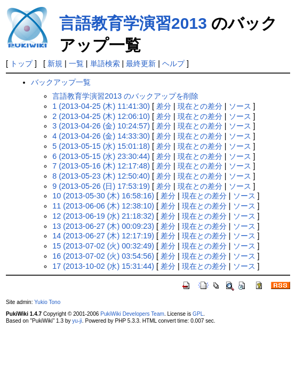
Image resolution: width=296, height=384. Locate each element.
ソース (240, 106)
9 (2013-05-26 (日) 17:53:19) (101, 186)
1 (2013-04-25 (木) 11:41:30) (101, 106)
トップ (21, 63)
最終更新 (141, 63)
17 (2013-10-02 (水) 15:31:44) (103, 266)
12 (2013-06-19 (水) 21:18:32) (103, 216)
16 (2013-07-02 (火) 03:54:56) (103, 256)
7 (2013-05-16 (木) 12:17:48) (101, 166)
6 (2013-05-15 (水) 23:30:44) (101, 156)
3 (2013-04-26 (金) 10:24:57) (101, 126)
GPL (198, 314)
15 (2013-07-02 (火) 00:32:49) (103, 246)
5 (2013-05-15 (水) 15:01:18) (101, 146)
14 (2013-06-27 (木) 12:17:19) (103, 235)
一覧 (76, 63)
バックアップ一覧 (61, 82)
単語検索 (105, 63)
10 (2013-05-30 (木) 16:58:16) (103, 195)
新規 (54, 63)
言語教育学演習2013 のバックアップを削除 (125, 96)
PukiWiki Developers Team (132, 314)
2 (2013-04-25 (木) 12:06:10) (101, 116)
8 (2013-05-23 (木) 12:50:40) (101, 176)
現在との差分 (200, 106)
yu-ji (77, 321)
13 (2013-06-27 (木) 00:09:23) (103, 226)
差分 (163, 106)
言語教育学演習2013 (133, 23)
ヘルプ (173, 63)
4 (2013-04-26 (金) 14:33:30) (101, 136)
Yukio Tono (47, 302)
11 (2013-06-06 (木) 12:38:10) (103, 206)
